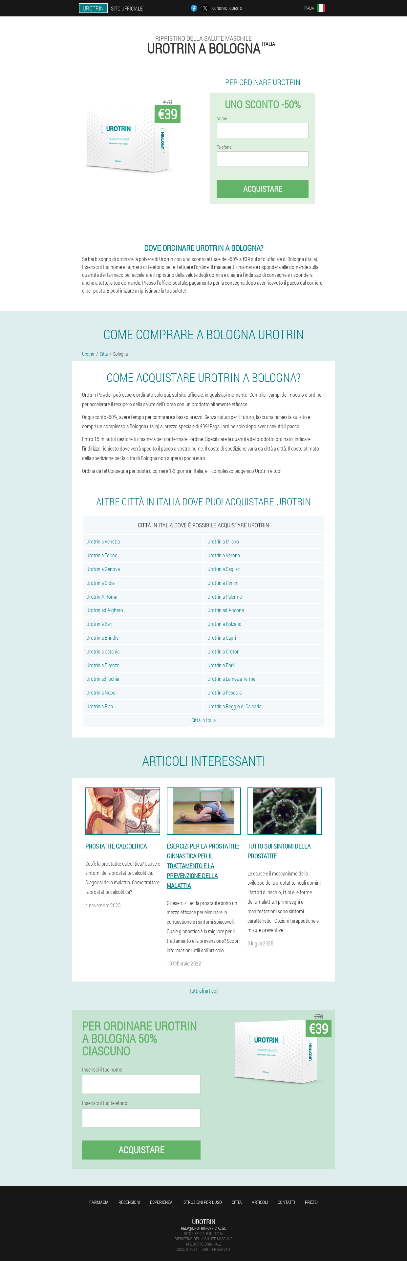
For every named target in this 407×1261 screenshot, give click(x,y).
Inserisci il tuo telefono (104, 1103)
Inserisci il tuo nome (102, 1069)
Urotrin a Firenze (102, 665)
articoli (260, 1202)
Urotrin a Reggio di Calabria (234, 706)
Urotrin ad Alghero (104, 610)
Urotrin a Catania (102, 651)
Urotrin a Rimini (222, 582)
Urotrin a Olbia (100, 582)
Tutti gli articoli (203, 990)
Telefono (224, 147)
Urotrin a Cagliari (223, 568)
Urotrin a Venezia (103, 541)
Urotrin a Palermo (224, 596)
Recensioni (129, 1202)
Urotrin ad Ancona (225, 610)
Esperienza (161, 1202)
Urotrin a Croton (223, 651)
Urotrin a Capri (221, 637)
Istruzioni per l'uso (202, 1202)
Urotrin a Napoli (102, 692)
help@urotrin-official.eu (203, 1228)
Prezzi (311, 1202)
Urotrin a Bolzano (224, 623)
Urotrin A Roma (101, 596)
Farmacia (99, 1202)
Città (237, 1202)
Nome (222, 118)
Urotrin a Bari (99, 623)
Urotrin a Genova (103, 568)
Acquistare (262, 189)
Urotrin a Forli (221, 665)
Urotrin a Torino (102, 555)
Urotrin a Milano (223, 541)
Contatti (286, 1202)
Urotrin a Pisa (99, 706)
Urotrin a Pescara (224, 692)
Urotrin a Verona (223, 555)
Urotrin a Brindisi (102, 637)
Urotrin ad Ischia (102, 678)
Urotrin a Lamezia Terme (231, 678)
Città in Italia (203, 720)
